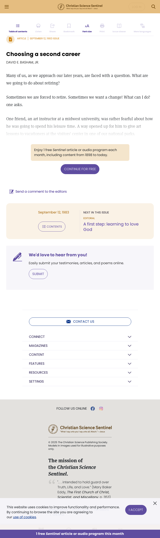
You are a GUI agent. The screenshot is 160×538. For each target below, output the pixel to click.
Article (21, 38)
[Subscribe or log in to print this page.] (102, 28)
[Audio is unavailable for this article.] (38, 28)
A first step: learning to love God (111, 226)
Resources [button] (38, 372)
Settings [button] (36, 381)
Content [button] (36, 354)
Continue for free (80, 169)
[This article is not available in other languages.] (142, 28)
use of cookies (24, 517)
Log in (136, 7)
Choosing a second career (43, 54)
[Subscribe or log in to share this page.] (52, 28)
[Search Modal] (153, 7)
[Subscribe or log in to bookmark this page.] (69, 28)
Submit (38, 273)
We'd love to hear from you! (58, 254)
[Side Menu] (7, 7)
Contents (52, 226)
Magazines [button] (38, 345)
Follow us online (71, 408)
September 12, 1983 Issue (44, 38)
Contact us (80, 321)
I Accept (136, 509)
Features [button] (36, 363)
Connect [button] (37, 336)
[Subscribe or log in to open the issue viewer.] (119, 28)
